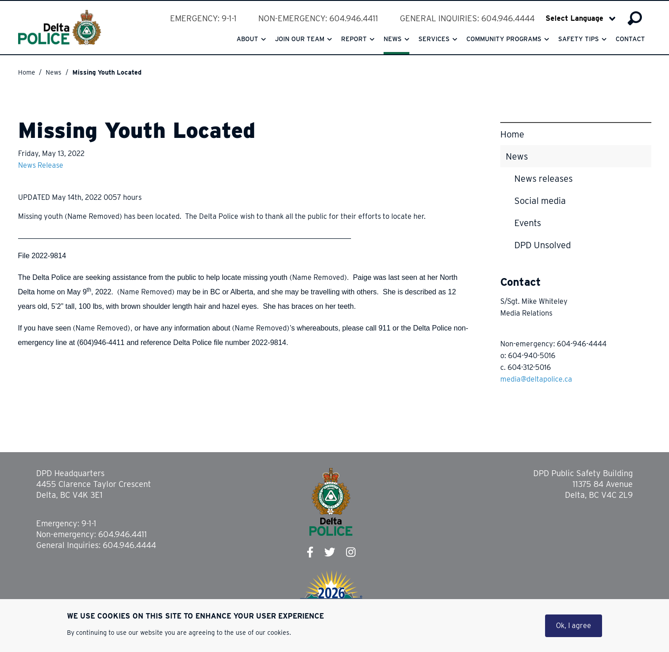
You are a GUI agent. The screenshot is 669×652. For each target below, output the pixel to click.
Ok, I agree (573, 626)
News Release (40, 165)
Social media (540, 200)
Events (527, 222)
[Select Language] (581, 18)
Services (434, 39)
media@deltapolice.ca (536, 379)
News (393, 39)
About (247, 39)
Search (634, 18)
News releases (543, 178)
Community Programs (503, 39)
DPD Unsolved (542, 245)
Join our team (299, 39)
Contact (630, 39)
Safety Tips (578, 39)
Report (354, 39)
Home (26, 72)
